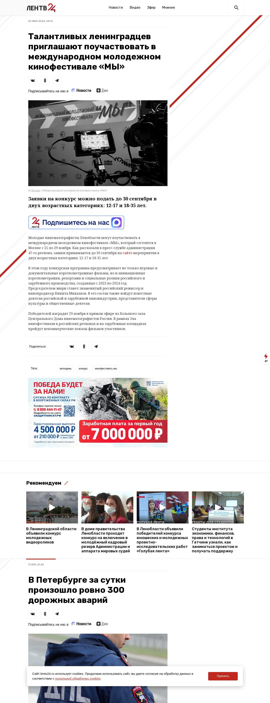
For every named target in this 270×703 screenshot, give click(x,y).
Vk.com (35, 190)
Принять (223, 676)
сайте (127, 253)
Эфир (151, 7)
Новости (116, 7)
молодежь (66, 368)
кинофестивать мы (106, 368)
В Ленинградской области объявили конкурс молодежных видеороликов (51, 536)
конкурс (83, 368)
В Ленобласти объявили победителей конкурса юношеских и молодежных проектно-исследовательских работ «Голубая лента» (162, 540)
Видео (135, 7)
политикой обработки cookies (77, 678)
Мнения (168, 7)
